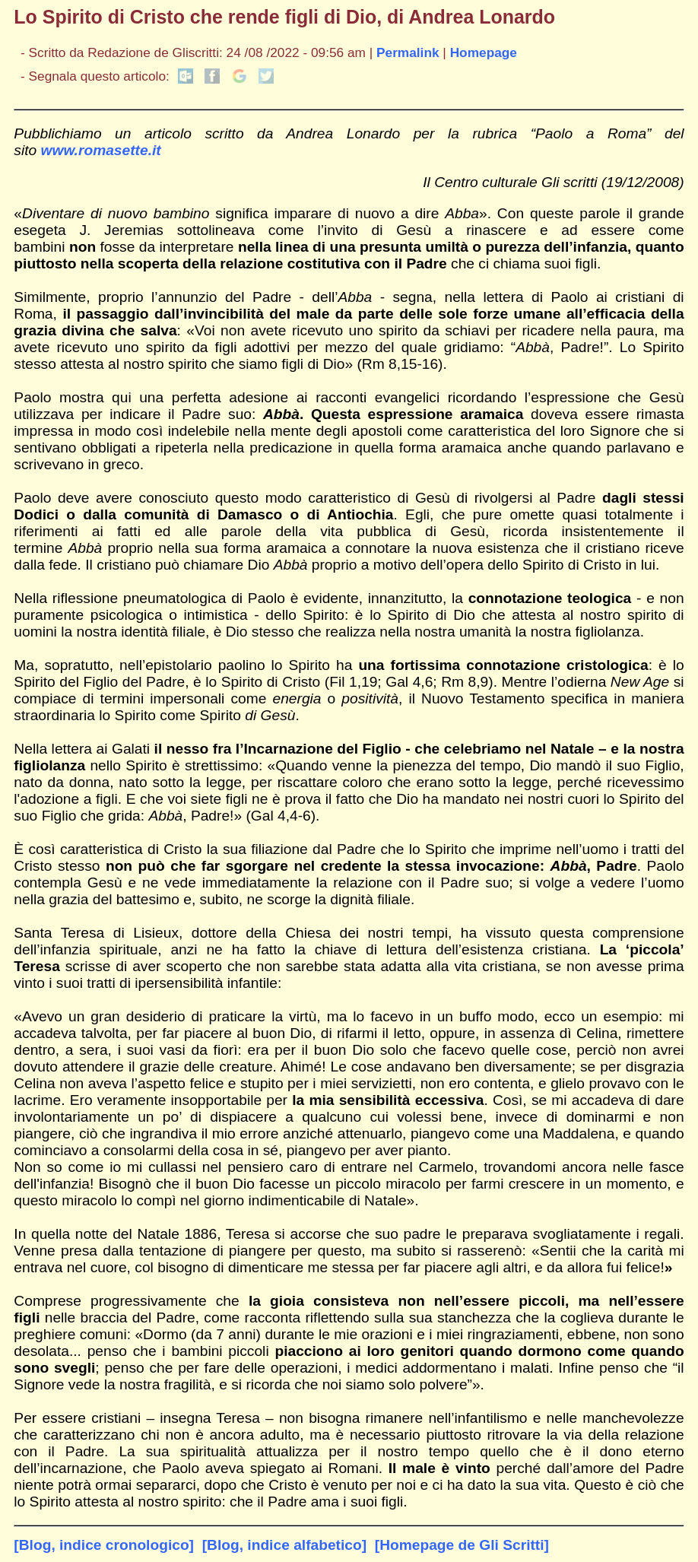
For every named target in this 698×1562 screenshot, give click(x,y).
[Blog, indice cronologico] (104, 1545)
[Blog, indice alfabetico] (284, 1545)
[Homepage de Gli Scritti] (462, 1545)
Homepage (483, 52)
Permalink (407, 52)
